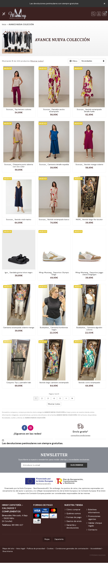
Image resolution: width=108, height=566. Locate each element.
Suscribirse (76, 465)
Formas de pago (73, 517)
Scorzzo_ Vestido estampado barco (54, 219)
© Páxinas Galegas (97, 555)
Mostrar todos (37, 61)
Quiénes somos (73, 513)
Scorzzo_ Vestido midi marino (18, 219)
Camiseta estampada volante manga (18, 327)
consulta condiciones (80, 435)
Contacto (92, 529)
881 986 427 (17, 525)
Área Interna (8, 551)
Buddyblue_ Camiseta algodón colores (89, 328)
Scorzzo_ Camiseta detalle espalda (54, 164)
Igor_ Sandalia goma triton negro (18, 272)
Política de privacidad (36, 548)
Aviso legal (20, 548)
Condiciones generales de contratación (72, 548)
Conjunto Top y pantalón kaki (18, 382)
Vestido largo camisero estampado (54, 382)
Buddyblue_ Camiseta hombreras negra (54, 328)
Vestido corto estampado (89, 382)
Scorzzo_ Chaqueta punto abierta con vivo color (18, 165)
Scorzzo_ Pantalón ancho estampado (54, 110)
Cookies (50, 548)
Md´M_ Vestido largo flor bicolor (89, 219)
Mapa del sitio (8, 548)
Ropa (47, 539)
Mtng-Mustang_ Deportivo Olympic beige (54, 273)
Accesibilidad (95, 548)
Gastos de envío (74, 521)
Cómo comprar (73, 509)
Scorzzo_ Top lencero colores (18, 109)
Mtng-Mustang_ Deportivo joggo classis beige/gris (89, 273)
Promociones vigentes (94, 517)
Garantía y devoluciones (72, 526)
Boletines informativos (94, 511)
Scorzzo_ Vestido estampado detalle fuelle (89, 110)
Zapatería (58, 539)
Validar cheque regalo (95, 524)
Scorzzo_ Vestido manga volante (89, 164)
